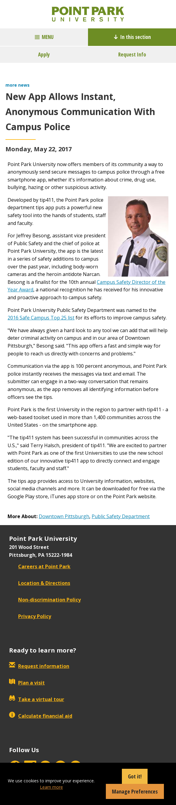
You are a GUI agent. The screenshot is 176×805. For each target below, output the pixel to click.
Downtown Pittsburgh (64, 516)
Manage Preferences (135, 791)
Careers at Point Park (39, 566)
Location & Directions (39, 583)
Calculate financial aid (40, 716)
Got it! (135, 776)
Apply (44, 54)
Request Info (132, 54)
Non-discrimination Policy (45, 599)
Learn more (51, 787)
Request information (39, 666)
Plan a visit (27, 682)
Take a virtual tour (36, 699)
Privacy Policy (30, 616)
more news (17, 85)
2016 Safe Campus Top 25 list (41, 317)
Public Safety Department (121, 516)
